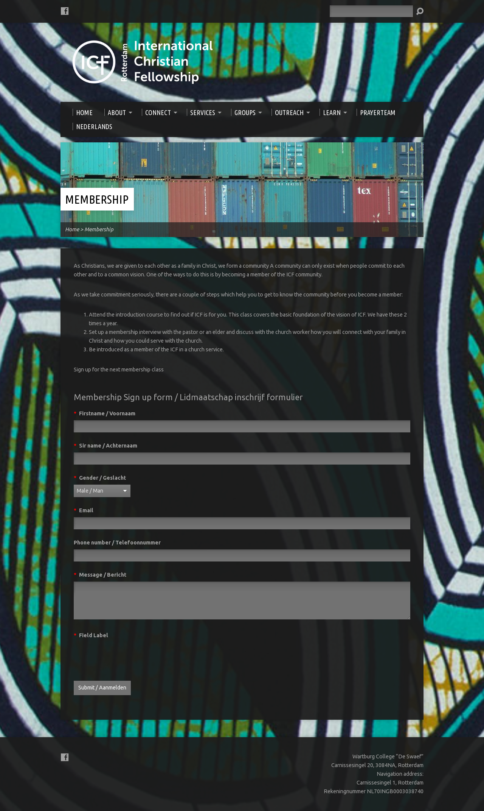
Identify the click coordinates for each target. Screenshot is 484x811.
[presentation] (131, 657)
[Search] (371, 11)
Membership (97, 199)
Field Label (91, 635)
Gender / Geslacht (100, 478)
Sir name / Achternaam (105, 446)
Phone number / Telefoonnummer (117, 543)
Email (83, 510)
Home (72, 229)
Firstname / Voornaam (104, 413)
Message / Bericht (100, 575)
